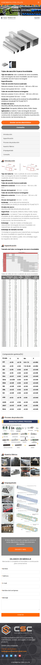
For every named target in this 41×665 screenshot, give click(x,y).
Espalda (37, 18)
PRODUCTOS (12, 18)
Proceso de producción (11, 142)
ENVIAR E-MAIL (20, 549)
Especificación (8, 138)
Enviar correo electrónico (20, 122)
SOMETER (20, 615)
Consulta (20, 127)
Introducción (7, 134)
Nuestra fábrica (8, 146)
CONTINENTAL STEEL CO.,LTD (12, 2)
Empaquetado (8, 150)
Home (5, 18)
